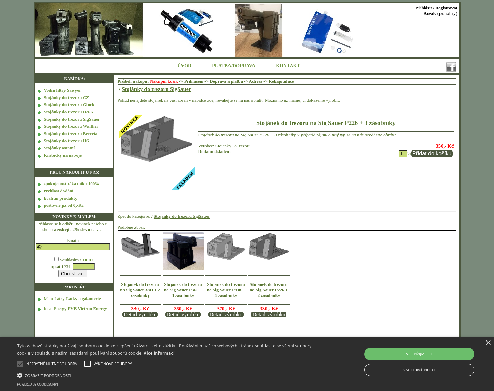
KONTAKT (288, 65)
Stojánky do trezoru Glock (69, 104)
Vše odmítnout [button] (419, 369)
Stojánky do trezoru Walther (71, 126)
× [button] (488, 343)
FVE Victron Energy (87, 308)
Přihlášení (193, 81)
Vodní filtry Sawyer (62, 90)
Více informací (159, 353)
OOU (88, 259)
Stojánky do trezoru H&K (69, 111)
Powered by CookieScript (37, 384)
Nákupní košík (164, 81)
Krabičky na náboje (63, 155)
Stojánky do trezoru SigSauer (72, 119)
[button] (166, 375)
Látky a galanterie (83, 298)
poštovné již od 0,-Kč (64, 205)
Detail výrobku (140, 314)
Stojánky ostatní (59, 147)
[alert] (247, 364)
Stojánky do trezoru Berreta (71, 133)
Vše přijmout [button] (419, 353)
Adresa (255, 81)
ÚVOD (184, 65)
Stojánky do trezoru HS (66, 140)
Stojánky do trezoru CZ (66, 97)
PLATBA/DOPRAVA (233, 65)
